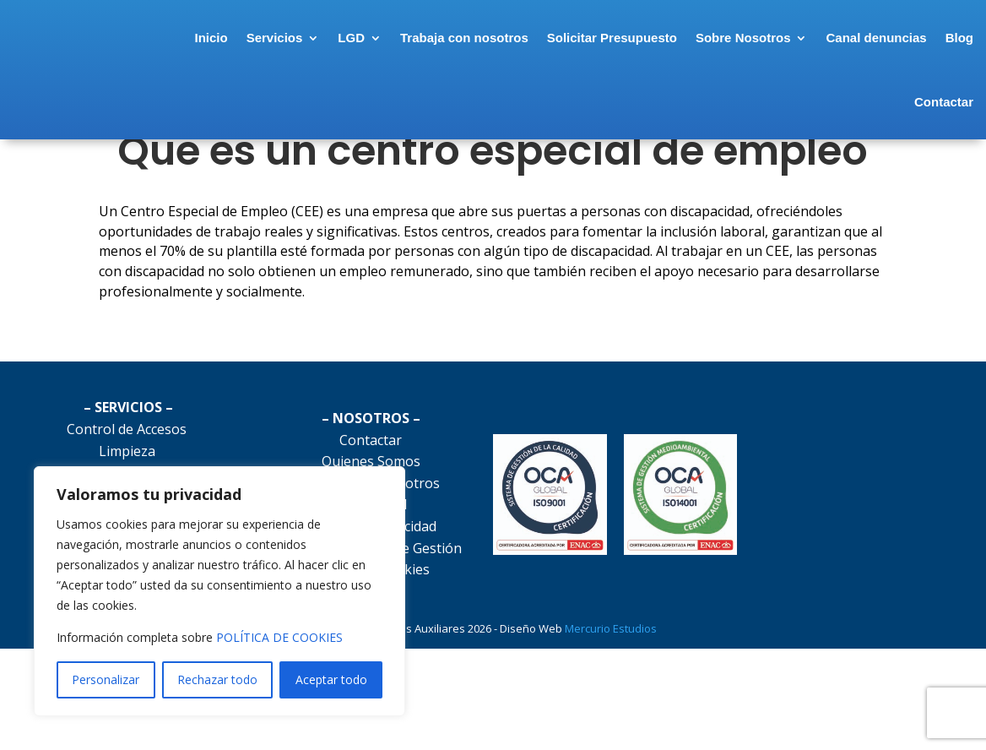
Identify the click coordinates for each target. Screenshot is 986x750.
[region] (219, 591)
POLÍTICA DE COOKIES (279, 637)
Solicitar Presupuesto (658, 40)
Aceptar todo (331, 679)
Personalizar (105, 679)
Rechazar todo (217, 679)
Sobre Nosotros (789, 40)
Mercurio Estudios (613, 702)
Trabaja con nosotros (511, 40)
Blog (882, 104)
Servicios (321, 40)
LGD (398, 40)
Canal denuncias (923, 40)
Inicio (257, 40)
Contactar (943, 104)
